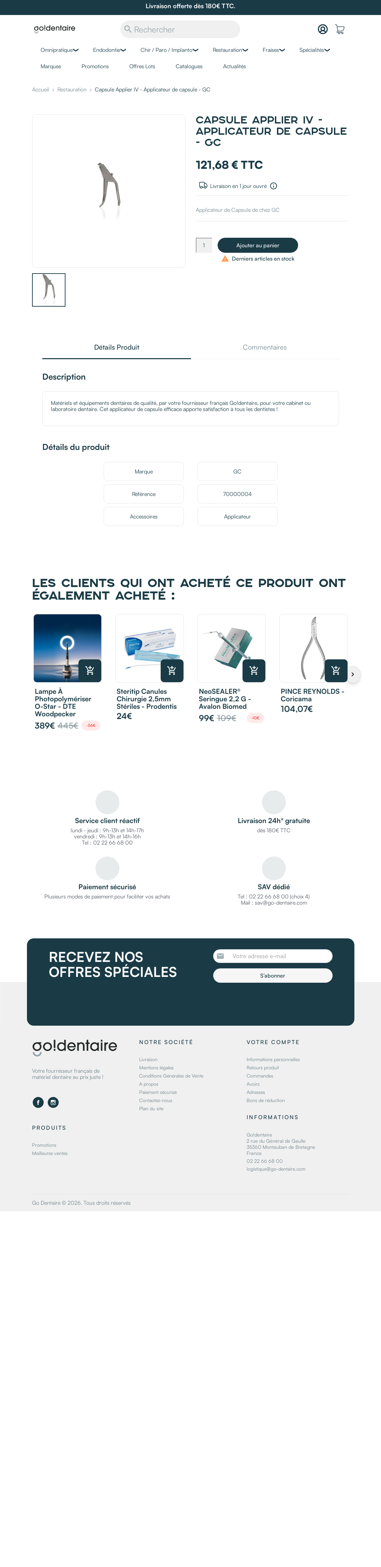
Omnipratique (57, 49)
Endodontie (106, 49)
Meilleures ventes (50, 1153)
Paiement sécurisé (158, 1092)
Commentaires (265, 347)
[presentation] (270, 1001)
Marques (51, 66)
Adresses (256, 1092)
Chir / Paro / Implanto (166, 49)
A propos (148, 1084)
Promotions (95, 66)
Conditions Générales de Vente (171, 1076)
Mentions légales (156, 1067)
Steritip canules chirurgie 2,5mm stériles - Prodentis (147, 699)
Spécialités (311, 49)
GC (237, 471)
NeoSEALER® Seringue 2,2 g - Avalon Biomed (225, 699)
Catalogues (189, 66)
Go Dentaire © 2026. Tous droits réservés (81, 1202)
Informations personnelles (273, 1059)
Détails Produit (116, 347)
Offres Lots (142, 66)
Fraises (271, 49)
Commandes (260, 1076)
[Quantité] (204, 245)
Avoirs (253, 1084)
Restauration (227, 49)
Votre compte (273, 1042)
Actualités (234, 66)
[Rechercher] (180, 29)
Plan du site (151, 1108)
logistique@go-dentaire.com (276, 1169)
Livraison (148, 1059)
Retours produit (263, 1067)
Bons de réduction (266, 1100)
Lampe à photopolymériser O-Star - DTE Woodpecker (63, 702)
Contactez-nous (155, 1100)
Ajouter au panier (257, 245)
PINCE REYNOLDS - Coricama (313, 695)
